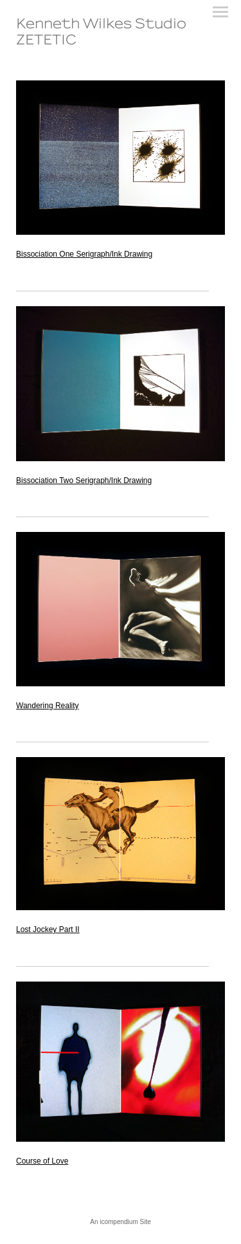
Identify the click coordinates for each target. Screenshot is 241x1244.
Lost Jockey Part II (48, 929)
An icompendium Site (120, 1221)
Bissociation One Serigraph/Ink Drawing (84, 254)
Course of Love (42, 1161)
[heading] (120, 41)
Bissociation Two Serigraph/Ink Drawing (84, 480)
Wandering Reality (47, 705)
